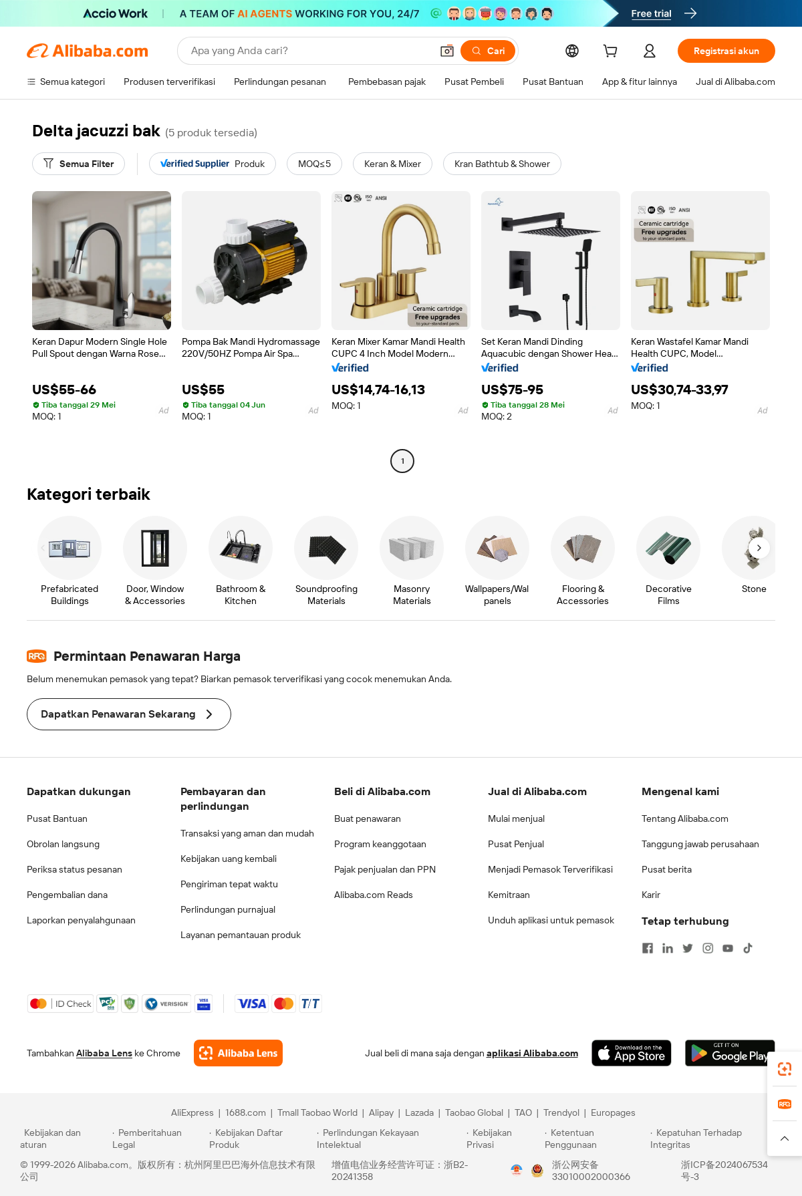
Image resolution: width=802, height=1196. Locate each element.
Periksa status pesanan (74, 869)
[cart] (613, 52)
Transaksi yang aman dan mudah (247, 833)
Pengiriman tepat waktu (229, 884)
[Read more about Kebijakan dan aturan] (64, 1139)
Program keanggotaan (380, 844)
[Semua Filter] (78, 163)
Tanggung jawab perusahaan (700, 844)
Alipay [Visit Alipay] (381, 1112)
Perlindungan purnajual (227, 909)
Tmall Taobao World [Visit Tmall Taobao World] (317, 1112)
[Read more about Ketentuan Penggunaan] (596, 1139)
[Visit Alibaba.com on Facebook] (648, 948)
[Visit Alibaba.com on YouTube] (728, 948)
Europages (613, 1112)
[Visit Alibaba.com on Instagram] (708, 948)
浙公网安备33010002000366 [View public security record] (591, 1170)
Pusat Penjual (516, 844)
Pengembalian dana (67, 894)
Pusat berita (667, 869)
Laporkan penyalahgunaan (81, 920)
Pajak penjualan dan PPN (385, 869)
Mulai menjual (516, 818)
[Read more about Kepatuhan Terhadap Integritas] (716, 1139)
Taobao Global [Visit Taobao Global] (474, 1112)
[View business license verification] (517, 1170)
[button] (447, 51)
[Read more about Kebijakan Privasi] (503, 1139)
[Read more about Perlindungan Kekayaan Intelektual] (389, 1139)
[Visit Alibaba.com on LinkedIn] (668, 948)
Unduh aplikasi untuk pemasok (551, 920)
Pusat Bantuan (57, 818)
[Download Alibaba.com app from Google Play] (730, 1053)
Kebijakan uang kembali (228, 858)
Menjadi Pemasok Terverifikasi (550, 869)
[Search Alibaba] (309, 50)
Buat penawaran (367, 818)
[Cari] (487, 50)
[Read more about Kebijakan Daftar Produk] (261, 1139)
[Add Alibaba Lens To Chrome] (238, 1053)
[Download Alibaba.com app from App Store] (631, 1053)
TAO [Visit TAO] (523, 1112)
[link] (784, 1069)
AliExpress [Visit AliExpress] (192, 1112)
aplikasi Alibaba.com (532, 1053)
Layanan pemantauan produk (240, 934)
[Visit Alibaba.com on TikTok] (748, 948)
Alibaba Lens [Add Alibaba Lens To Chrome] (104, 1053)
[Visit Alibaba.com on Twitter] (688, 948)
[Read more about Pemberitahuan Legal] (158, 1139)
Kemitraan (509, 894)
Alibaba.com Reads (373, 894)
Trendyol (561, 1112)
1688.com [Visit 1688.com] (245, 1112)
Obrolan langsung (63, 844)
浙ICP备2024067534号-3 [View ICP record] (724, 1170)
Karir (651, 894)
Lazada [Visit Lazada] (419, 1112)
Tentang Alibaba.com (685, 818)
